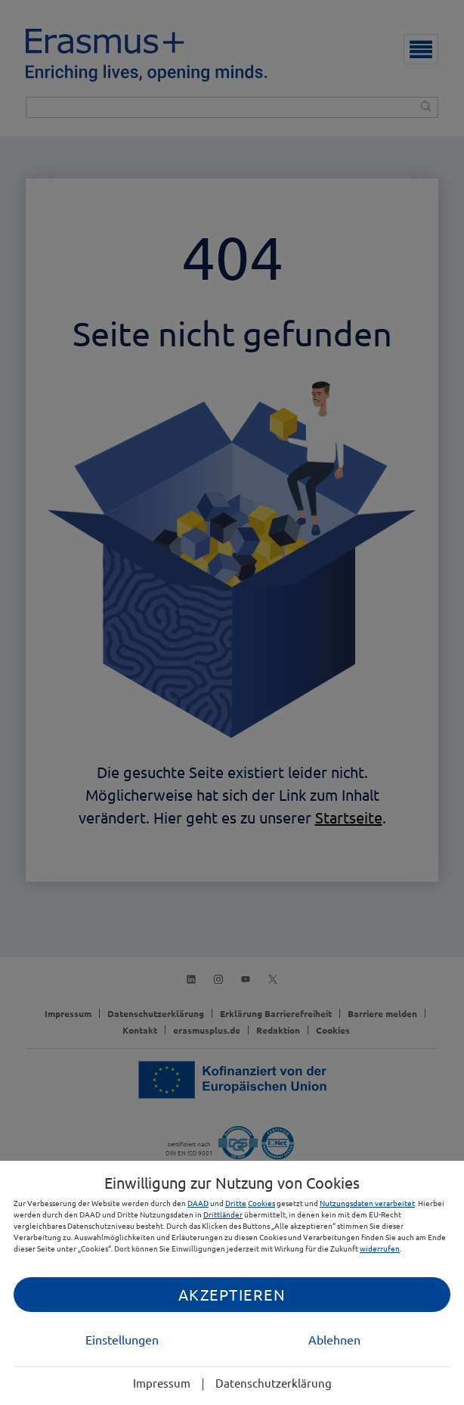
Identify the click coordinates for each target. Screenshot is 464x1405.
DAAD (198, 1202)
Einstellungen (122, 1339)
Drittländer (223, 1214)
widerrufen (380, 1248)
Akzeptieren (232, 1294)
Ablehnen (334, 1339)
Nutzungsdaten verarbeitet (367, 1202)
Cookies (261, 1202)
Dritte (235, 1202)
